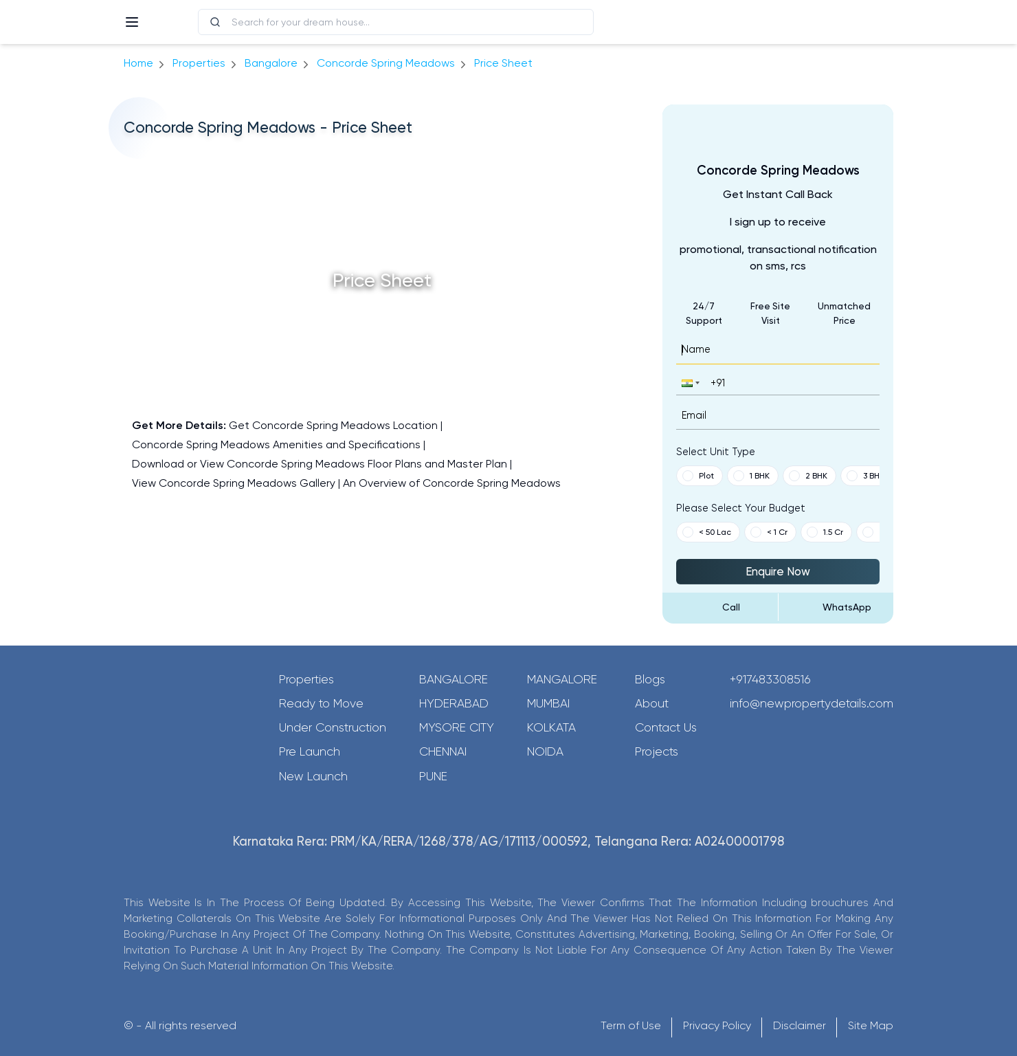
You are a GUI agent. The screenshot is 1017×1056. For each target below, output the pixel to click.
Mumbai (548, 703)
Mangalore (562, 679)
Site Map (870, 1025)
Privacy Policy (717, 1025)
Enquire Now (778, 571)
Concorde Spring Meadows (386, 62)
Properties (198, 62)
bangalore (271, 62)
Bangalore (453, 679)
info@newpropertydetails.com (811, 703)
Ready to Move (321, 703)
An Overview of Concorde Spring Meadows (452, 483)
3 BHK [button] (865, 475)
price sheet (503, 62)
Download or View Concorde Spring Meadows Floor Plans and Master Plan (319, 463)
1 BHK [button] (751, 475)
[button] (689, 383)
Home (138, 62)
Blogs (650, 679)
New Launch (313, 776)
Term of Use (631, 1025)
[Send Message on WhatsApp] (836, 607)
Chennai (443, 751)
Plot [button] (698, 475)
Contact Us (666, 727)
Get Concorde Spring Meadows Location (333, 425)
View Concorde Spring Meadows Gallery (233, 483)
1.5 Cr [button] (825, 532)
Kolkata (551, 727)
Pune (433, 776)
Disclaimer (799, 1025)
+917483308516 (770, 679)
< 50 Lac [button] (706, 532)
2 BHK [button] (808, 475)
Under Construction (332, 727)
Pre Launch (309, 751)
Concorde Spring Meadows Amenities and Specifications (276, 444)
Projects (656, 751)
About (652, 703)
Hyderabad (454, 703)
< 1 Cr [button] (768, 532)
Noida (545, 751)
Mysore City (456, 727)
